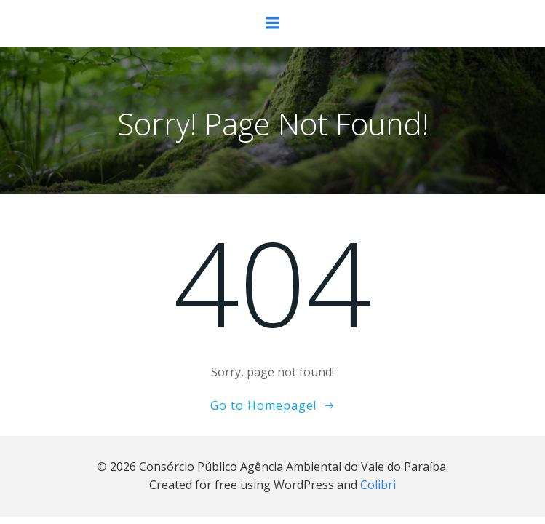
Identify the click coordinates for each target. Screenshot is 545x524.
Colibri (378, 485)
